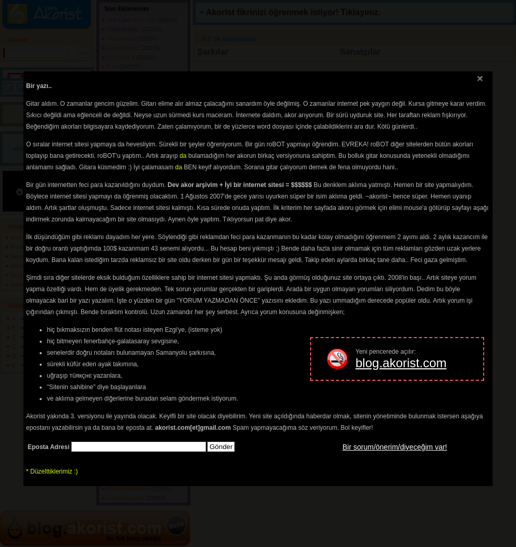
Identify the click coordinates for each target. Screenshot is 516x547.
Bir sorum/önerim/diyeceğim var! (394, 447)
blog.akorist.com (401, 363)
